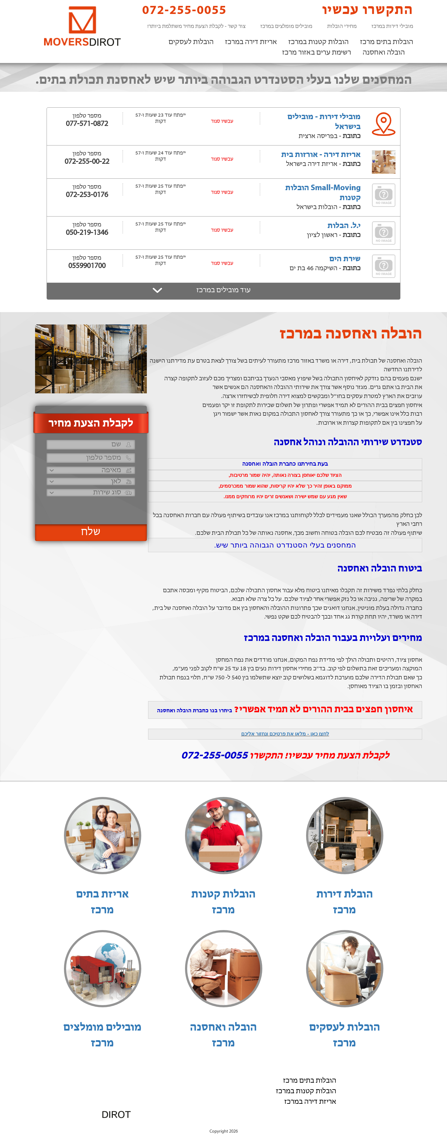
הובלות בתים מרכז (386, 42)
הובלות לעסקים (191, 42)
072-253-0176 (87, 195)
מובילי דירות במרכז (392, 26)
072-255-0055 (179, 10)
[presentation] (90, 507)
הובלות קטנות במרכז (318, 42)
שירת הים (345, 259)
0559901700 (87, 266)
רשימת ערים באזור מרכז (316, 52)
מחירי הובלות (342, 26)
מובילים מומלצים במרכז (286, 26)
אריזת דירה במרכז (251, 42)
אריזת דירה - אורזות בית (321, 155)
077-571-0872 (87, 124)
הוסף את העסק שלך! (344, 1125)
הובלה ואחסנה (384, 52)
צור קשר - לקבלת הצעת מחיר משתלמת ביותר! (196, 26)
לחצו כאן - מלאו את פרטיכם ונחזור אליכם (285, 733)
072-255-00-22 (87, 162)
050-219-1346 (87, 233)
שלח (91, 532)
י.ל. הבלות (344, 226)
